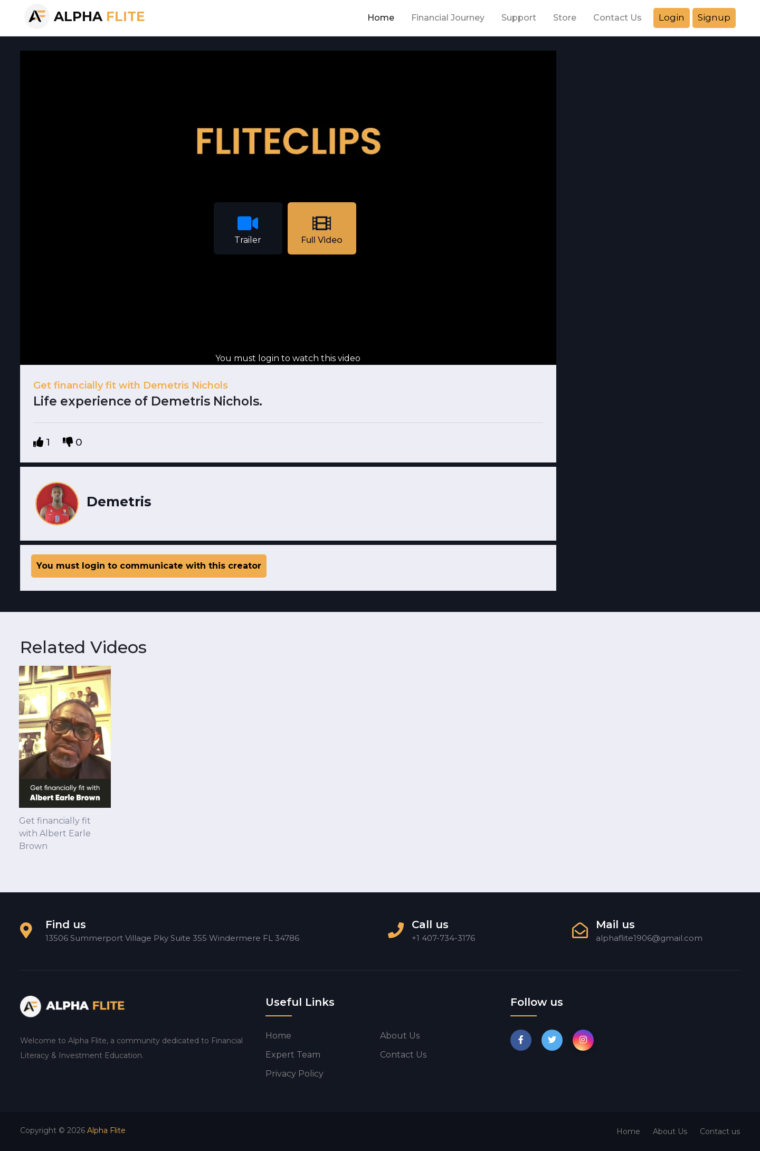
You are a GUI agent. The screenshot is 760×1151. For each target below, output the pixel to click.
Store (564, 18)
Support (518, 18)
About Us (670, 1131)
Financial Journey (447, 18)
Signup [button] (714, 17)
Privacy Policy (294, 1074)
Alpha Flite (106, 1130)
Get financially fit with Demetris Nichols (130, 385)
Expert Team (292, 1055)
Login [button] (672, 17)
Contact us (403, 1055)
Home (380, 18)
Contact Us (617, 18)
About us (400, 1036)
